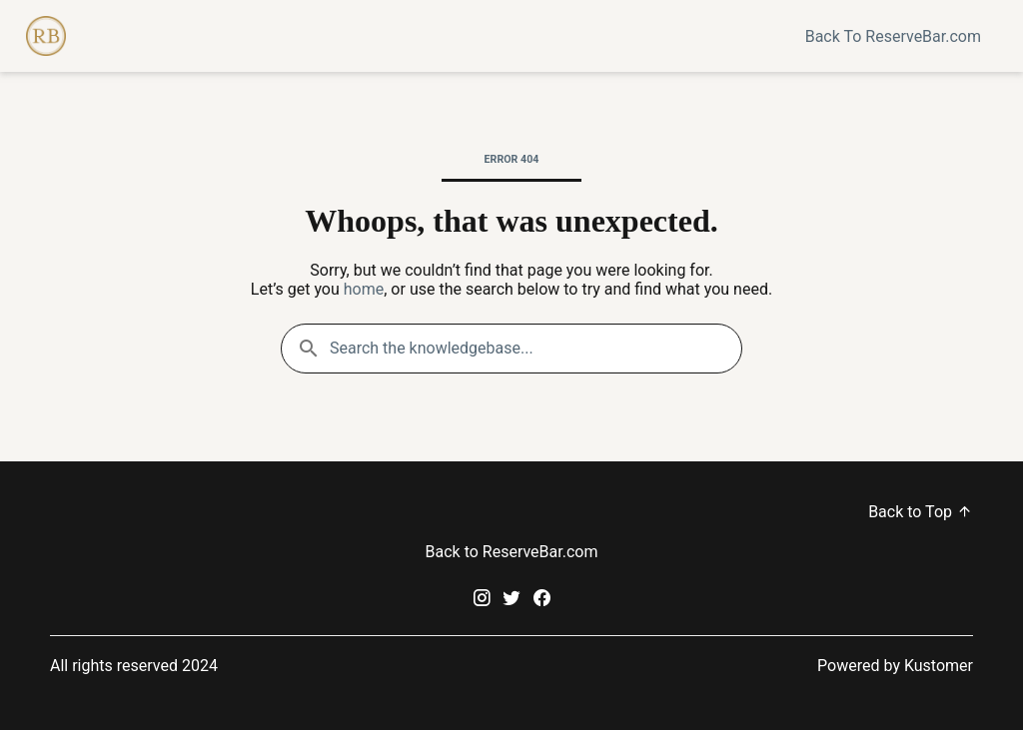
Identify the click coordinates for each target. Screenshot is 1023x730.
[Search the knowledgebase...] (511, 348)
